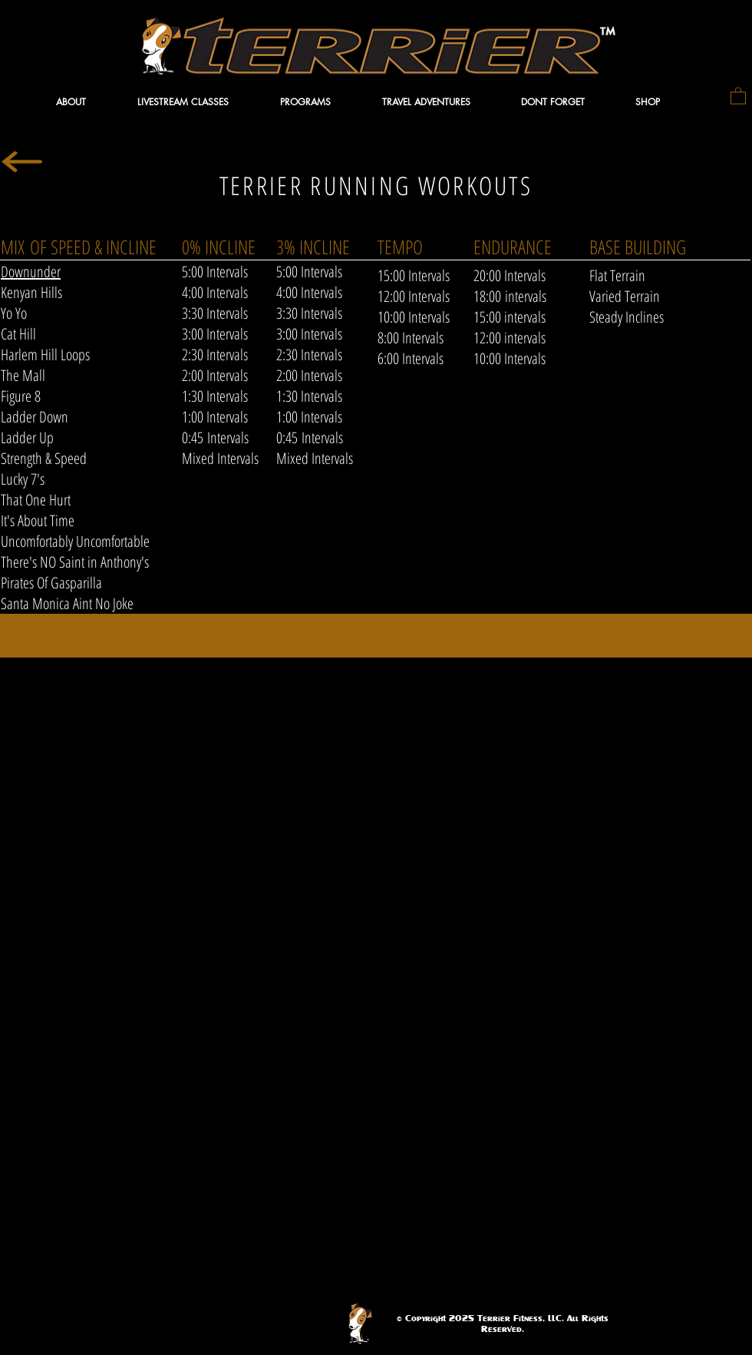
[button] (88, 102)
